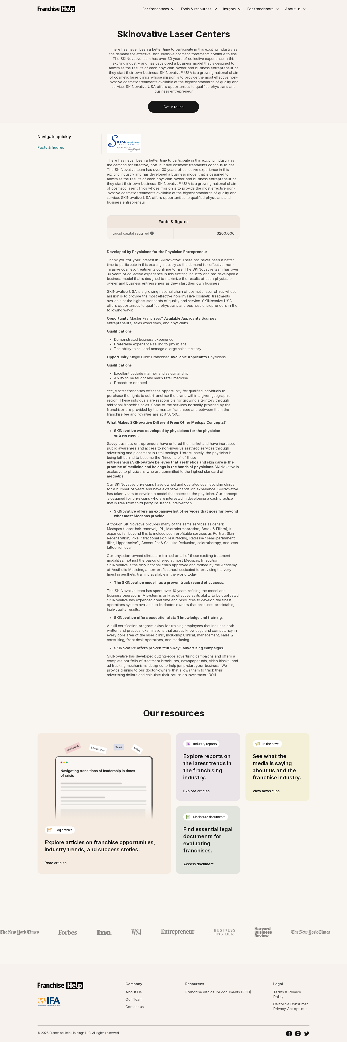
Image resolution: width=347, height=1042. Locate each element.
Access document (198, 864)
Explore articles (196, 791)
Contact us (135, 1007)
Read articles (55, 863)
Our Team (134, 1000)
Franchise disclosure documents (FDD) (218, 992)
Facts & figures (51, 148)
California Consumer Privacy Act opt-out (290, 1006)
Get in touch (173, 107)
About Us (134, 992)
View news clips (266, 791)
